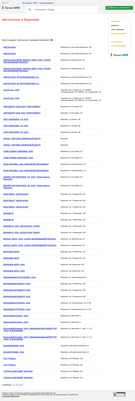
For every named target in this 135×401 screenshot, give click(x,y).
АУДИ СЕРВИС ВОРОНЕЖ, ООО (18, 151)
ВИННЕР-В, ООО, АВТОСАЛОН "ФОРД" (21, 226)
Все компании (27, 3)
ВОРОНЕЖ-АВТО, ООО (14, 264)
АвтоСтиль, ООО (11, 90)
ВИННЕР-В (8, 213)
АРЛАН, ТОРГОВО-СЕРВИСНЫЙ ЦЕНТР (22, 139)
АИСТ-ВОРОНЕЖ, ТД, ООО (15, 119)
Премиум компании (46, 3)
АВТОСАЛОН (9, 47)
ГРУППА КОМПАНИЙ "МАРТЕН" (18, 371)
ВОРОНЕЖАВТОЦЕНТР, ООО (16, 284)
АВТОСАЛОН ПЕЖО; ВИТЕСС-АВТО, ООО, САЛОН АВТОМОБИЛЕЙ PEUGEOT (27, 61)
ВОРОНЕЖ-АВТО (11, 252)
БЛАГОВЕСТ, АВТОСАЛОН (15, 194)
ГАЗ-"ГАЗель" (9, 358)
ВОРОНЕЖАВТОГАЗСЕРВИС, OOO (19, 277)
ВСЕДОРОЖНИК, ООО (13, 346)
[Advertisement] (51, 30)
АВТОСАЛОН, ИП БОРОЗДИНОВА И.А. (21, 77)
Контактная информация (10, 396)
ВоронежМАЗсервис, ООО (15, 316)
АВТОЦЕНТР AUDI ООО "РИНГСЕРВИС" (22, 107)
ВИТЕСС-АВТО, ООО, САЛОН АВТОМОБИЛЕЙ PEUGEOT (29, 239)
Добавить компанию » (119, 7)
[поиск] (62, 9)
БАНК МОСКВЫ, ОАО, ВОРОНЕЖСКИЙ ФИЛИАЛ (26, 164)
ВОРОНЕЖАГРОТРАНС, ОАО (16, 303)
